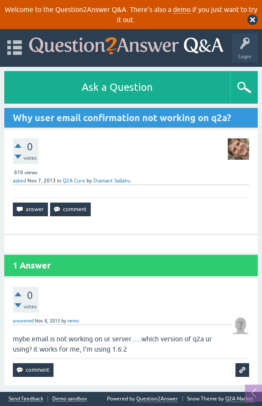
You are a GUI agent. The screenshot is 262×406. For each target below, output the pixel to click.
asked (19, 181)
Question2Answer (157, 399)
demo (182, 9)
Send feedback (26, 399)
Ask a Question (117, 87)
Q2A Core (74, 181)
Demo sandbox (69, 399)
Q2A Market (239, 399)
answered (23, 320)
